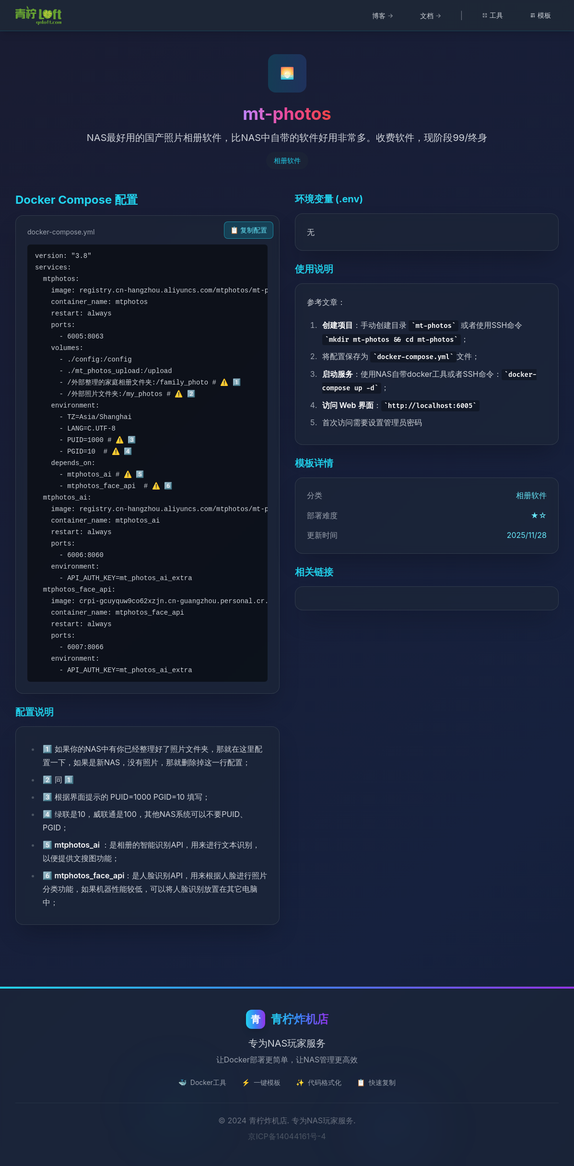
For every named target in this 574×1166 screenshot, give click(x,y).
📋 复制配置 (248, 230)
